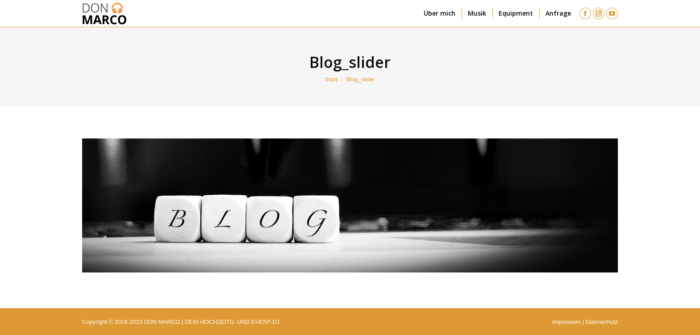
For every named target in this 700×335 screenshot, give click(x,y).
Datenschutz (602, 321)
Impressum (566, 321)
